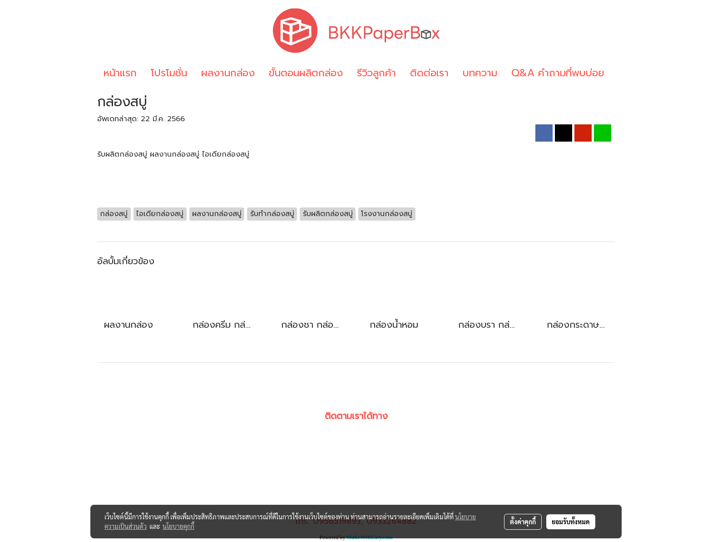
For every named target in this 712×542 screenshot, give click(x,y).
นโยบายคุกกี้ (178, 526)
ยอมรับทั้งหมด (571, 521)
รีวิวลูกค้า (376, 72)
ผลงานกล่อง (228, 72)
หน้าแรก (120, 72)
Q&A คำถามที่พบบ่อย (557, 72)
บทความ (480, 72)
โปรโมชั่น (169, 72)
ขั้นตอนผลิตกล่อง (306, 72)
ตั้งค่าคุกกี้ (523, 521)
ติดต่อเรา (429, 72)
